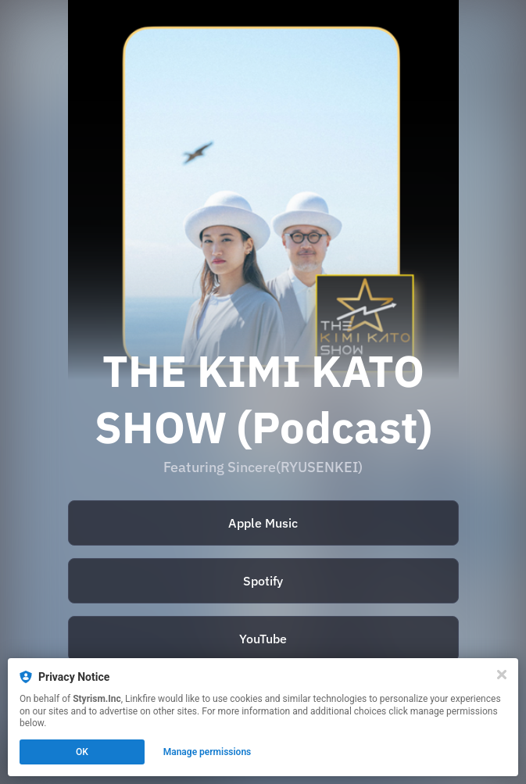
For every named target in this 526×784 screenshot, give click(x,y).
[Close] (501, 674)
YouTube (263, 638)
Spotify (263, 581)
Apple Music (263, 523)
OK (82, 751)
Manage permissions (207, 751)
